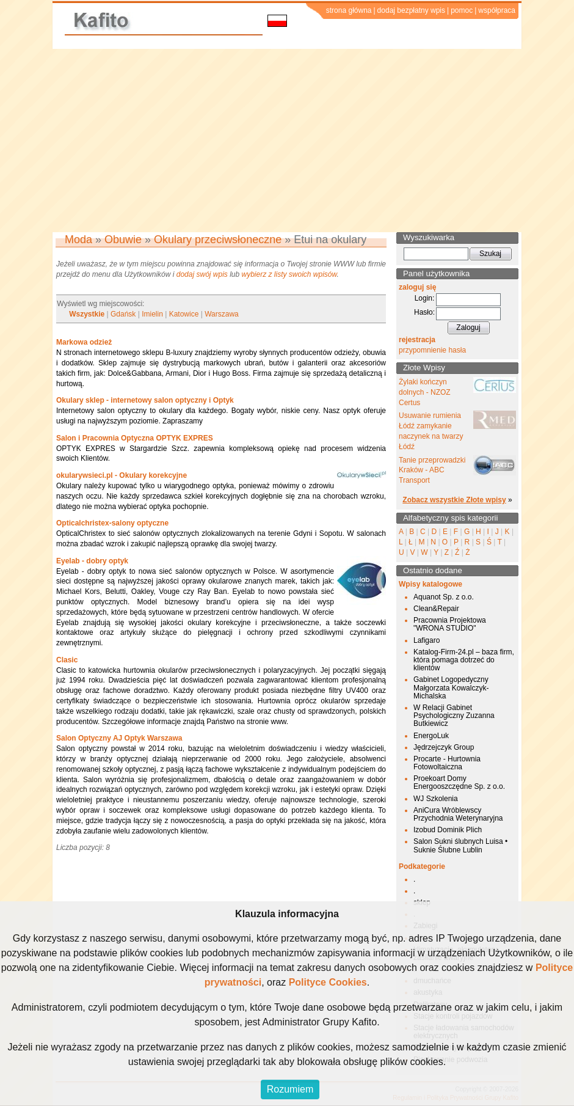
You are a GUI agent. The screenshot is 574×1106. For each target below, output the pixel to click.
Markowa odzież (84, 342)
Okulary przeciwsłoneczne (218, 239)
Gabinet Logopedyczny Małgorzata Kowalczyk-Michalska (451, 687)
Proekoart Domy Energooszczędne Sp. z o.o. (459, 782)
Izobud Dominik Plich (447, 830)
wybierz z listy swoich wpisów (289, 274)
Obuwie (123, 239)
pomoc (462, 10)
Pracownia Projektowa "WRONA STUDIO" (449, 624)
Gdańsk (123, 314)
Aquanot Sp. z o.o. (443, 597)
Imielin (152, 314)
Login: (425, 298)
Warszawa (222, 314)
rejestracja (417, 339)
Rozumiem (290, 1089)
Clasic (67, 660)
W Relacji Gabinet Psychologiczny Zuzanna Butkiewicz (454, 715)
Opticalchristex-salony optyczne (112, 523)
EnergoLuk (431, 735)
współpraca (496, 10)
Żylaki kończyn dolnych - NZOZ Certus (425, 392)
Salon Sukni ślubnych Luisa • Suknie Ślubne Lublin (460, 845)
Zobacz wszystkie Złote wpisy (454, 500)
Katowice (184, 314)
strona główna (349, 10)
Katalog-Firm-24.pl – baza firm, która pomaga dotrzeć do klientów (463, 660)
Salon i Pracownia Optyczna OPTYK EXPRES (134, 438)
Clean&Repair (436, 608)
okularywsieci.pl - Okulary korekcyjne (121, 475)
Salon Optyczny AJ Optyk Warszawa (119, 738)
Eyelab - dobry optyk (92, 561)
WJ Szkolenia (435, 798)
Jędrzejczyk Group (443, 747)
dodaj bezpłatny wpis (411, 10)
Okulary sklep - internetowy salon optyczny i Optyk (145, 400)
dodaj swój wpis (202, 274)
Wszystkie (86, 314)
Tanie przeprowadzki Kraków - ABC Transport (432, 470)
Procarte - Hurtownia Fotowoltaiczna (447, 763)
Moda (78, 239)
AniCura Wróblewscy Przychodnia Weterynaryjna (458, 814)
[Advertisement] (287, 140)
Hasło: (424, 312)
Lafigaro (426, 640)
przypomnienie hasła (432, 350)
